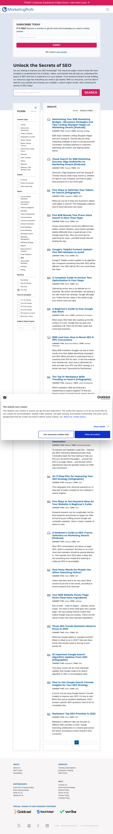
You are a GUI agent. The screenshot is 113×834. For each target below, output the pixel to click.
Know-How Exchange (66, 787)
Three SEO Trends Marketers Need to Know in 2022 (74, 627)
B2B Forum (62, 773)
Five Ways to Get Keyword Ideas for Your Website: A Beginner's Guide (73, 503)
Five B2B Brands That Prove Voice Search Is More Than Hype (72, 216)
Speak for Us (18, 795)
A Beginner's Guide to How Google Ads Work (72, 310)
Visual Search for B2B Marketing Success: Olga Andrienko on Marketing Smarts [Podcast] (71, 162)
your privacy (61, 52)
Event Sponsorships (21, 790)
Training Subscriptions (67, 768)
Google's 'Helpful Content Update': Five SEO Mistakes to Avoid (72, 251)
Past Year (24, 286)
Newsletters (17, 773)
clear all (33, 111)
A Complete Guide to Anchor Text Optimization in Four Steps (72, 279)
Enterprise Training (65, 770)
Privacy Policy (63, 795)
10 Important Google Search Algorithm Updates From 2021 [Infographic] (69, 657)
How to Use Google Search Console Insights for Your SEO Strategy (73, 683)
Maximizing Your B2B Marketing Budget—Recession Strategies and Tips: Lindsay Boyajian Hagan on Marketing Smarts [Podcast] (72, 123)
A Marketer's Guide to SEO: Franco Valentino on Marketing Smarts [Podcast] (72, 535)
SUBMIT (56, 45)
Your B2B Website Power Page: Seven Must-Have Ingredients (70, 596)
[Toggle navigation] (107, 9)
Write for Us (18, 793)
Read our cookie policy (75, 417)
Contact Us (62, 785)
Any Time (24, 290)
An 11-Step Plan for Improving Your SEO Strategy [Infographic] (72, 477)
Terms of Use (63, 793)
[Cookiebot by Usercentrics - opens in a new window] (99, 398)
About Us (17, 768)
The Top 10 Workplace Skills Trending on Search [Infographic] (71, 378)
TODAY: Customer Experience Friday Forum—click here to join (56, 2)
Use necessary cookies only (56, 434)
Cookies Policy (64, 798)
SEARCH (90, 92)
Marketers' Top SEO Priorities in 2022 (74, 713)
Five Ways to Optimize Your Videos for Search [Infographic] (72, 191)
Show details (99, 426)
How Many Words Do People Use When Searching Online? (71, 571)
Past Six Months (26, 283)
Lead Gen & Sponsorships (23, 787)
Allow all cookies (92, 434)
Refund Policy (63, 790)
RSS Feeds (17, 770)
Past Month (24, 280)
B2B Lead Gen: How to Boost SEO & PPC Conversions (73, 338)
